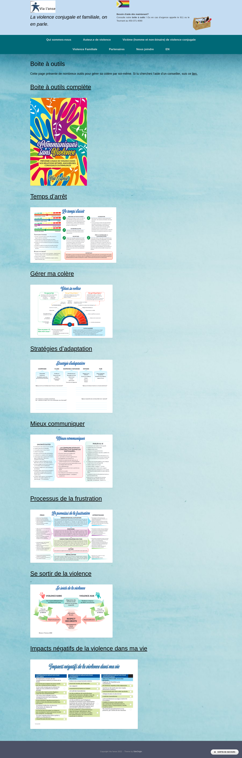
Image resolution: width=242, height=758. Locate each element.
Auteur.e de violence (97, 39)
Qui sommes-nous (58, 39)
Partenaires (117, 49)
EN (168, 49)
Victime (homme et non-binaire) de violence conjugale (159, 39)
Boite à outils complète (60, 87)
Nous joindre (145, 49)
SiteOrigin (137, 751)
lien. (195, 73)
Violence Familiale (84, 49)
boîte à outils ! (139, 17)
